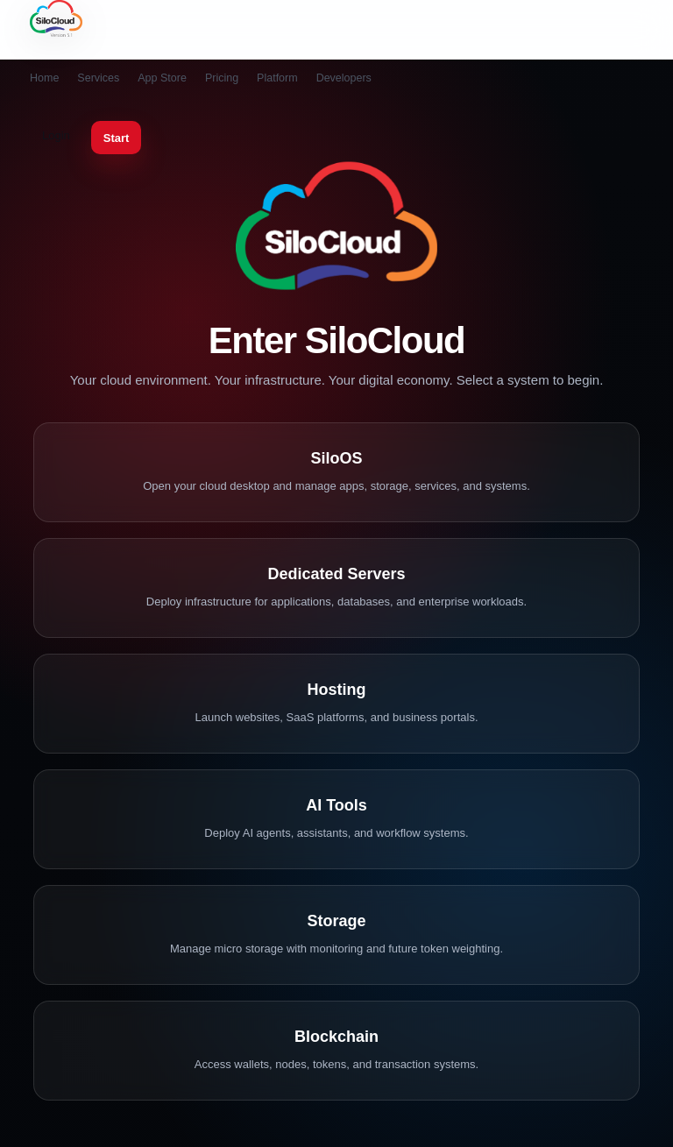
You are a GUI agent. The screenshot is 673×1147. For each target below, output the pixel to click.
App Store (162, 78)
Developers (344, 78)
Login (56, 135)
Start (116, 138)
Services (98, 78)
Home (44, 78)
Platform (277, 78)
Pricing (221, 78)
